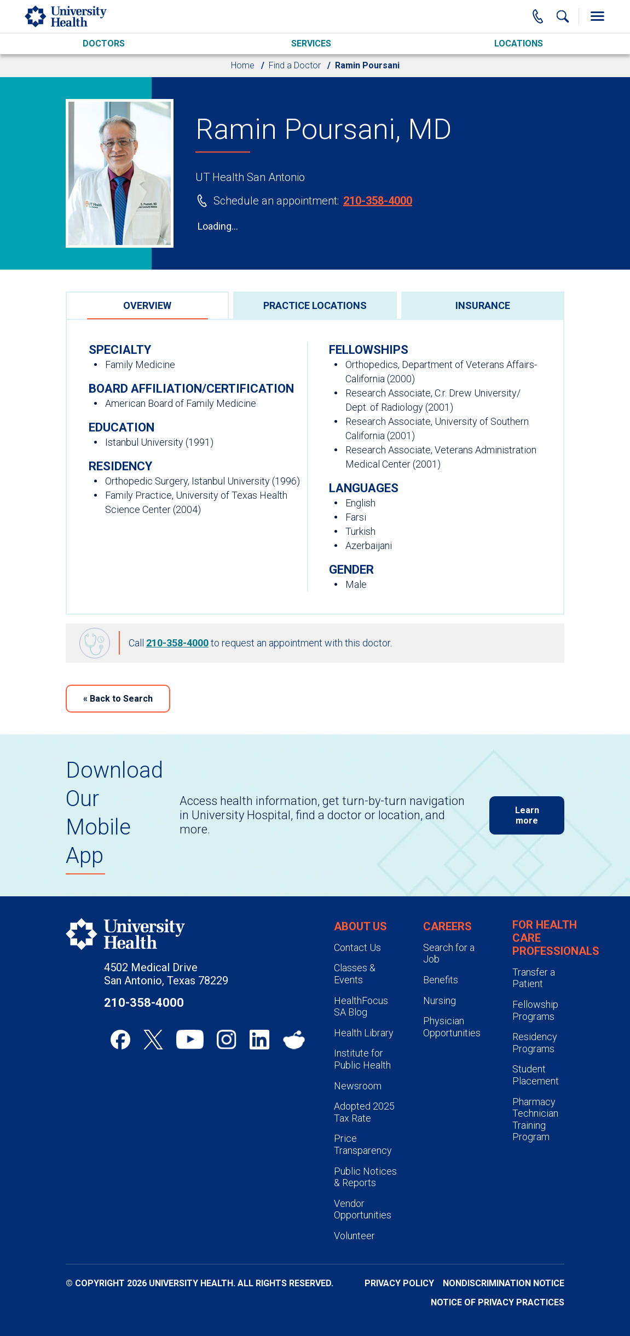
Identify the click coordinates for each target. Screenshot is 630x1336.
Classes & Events (354, 973)
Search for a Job (449, 953)
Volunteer (354, 1235)
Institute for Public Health (362, 1059)
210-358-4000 (377, 200)
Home (243, 65)
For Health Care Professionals (555, 938)
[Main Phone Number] (538, 16)
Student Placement (535, 1075)
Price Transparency (363, 1144)
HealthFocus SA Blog (361, 1006)
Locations (518, 43)
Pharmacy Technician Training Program (535, 1119)
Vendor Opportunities (362, 1209)
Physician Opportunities (452, 1027)
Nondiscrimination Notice (503, 1283)
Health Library (364, 1033)
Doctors (104, 43)
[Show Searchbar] (562, 16)
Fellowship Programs (535, 1010)
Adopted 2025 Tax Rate (364, 1112)
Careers (447, 926)
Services (311, 43)
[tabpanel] (315, 467)
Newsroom (358, 1086)
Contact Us (357, 947)
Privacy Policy (399, 1283)
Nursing (439, 1000)
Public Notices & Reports (365, 1177)
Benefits (440, 979)
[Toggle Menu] (597, 16)
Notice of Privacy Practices (497, 1302)
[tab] (147, 305)
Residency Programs (534, 1042)
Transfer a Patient (533, 978)
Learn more (527, 815)
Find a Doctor (295, 65)
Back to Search (118, 698)
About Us (360, 926)
